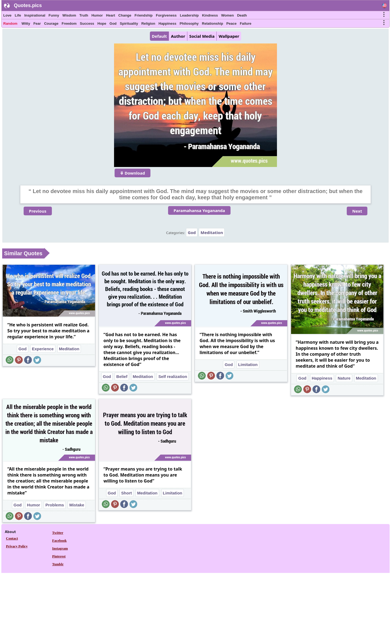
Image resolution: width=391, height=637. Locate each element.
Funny (54, 15)
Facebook (59, 540)
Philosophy (189, 23)
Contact (12, 538)
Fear (37, 23)
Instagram (60, 548)
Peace (231, 23)
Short (126, 493)
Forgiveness (166, 15)
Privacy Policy (17, 546)
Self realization (172, 376)
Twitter (57, 533)
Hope (101, 23)
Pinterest (59, 556)
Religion (148, 23)
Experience (42, 348)
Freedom (69, 23)
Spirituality (129, 23)
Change (124, 15)
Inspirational (34, 15)
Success (87, 23)
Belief (121, 376)
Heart (110, 15)
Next (357, 211)
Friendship (144, 15)
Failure (245, 23)
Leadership (189, 15)
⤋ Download (132, 173)
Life (18, 15)
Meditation (211, 232)
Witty (25, 23)
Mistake (76, 505)
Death (242, 15)
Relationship (212, 23)
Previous (37, 211)
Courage (51, 23)
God (112, 23)
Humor (97, 15)
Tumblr (58, 564)
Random (10, 23)
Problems (54, 505)
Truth (83, 15)
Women (227, 15)
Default (159, 36)
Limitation (248, 364)
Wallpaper (229, 36)
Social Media (202, 36)
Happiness (167, 23)
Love (7, 15)
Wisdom (69, 15)
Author (178, 36)
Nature (344, 378)
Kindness (210, 15)
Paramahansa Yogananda (199, 210)
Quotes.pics (28, 5)
